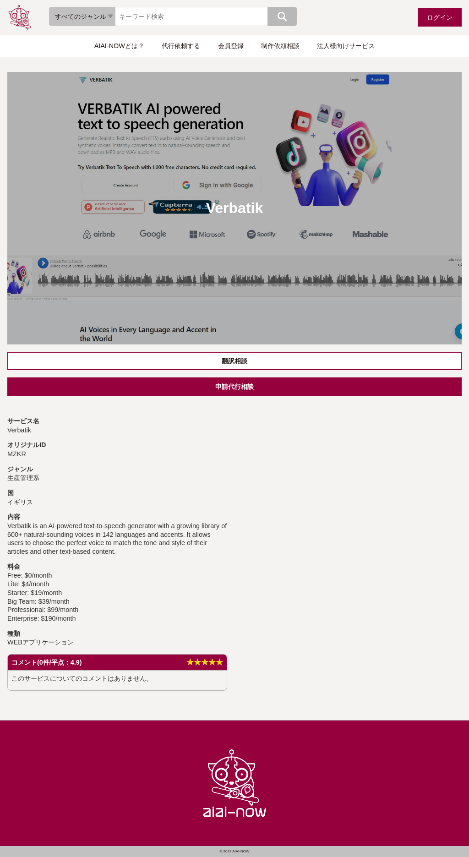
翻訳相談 (234, 361)
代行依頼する (181, 45)
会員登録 (231, 45)
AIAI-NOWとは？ (119, 45)
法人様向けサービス (346, 45)
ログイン (440, 17)
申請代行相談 (234, 386)
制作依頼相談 (280, 45)
